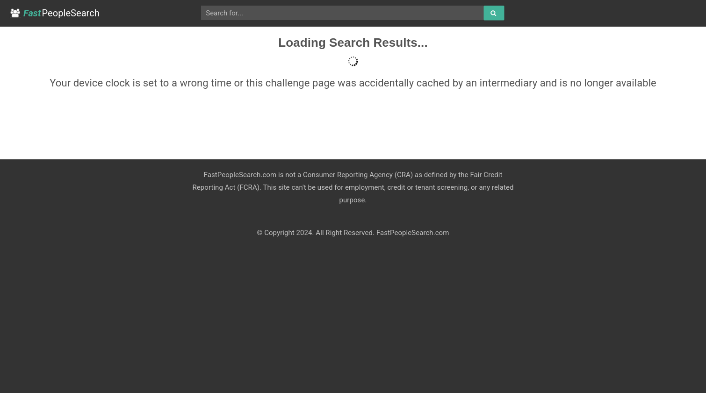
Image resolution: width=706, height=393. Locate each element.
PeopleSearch (54, 13)
